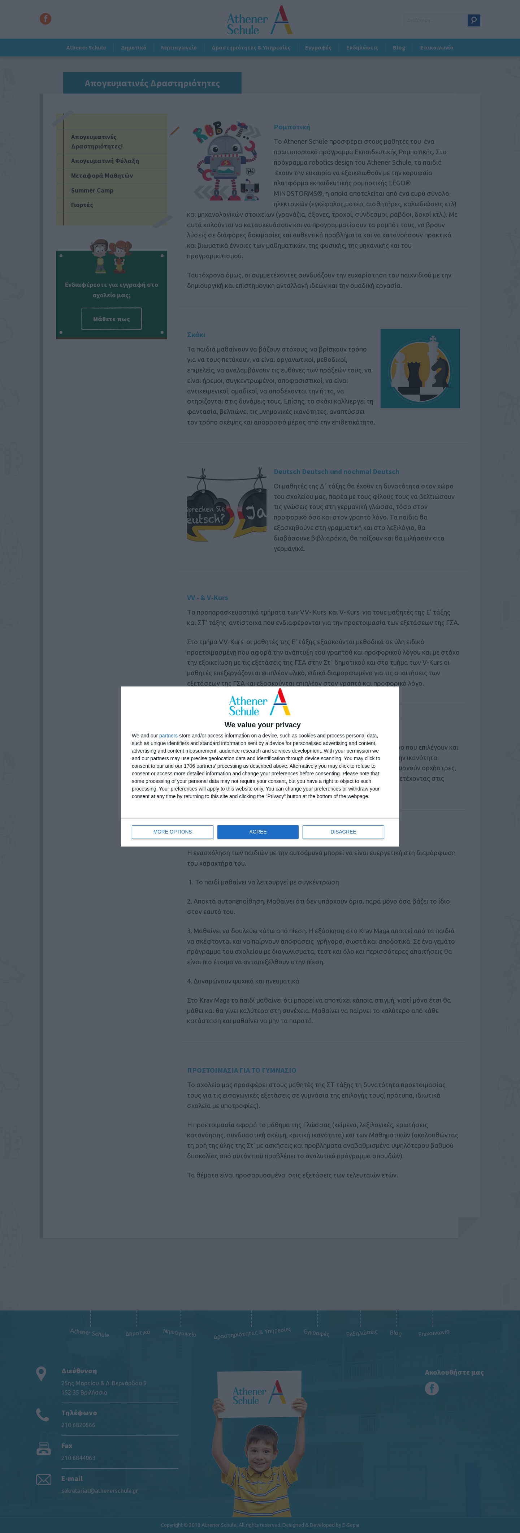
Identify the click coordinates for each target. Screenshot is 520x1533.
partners (168, 735)
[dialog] (260, 767)
